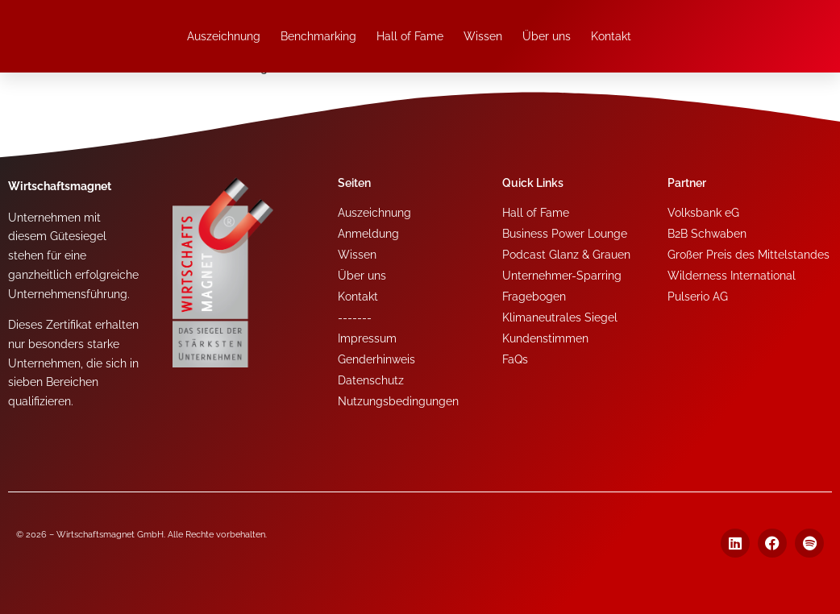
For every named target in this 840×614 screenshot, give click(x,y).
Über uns (546, 36)
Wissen (483, 36)
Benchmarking (318, 36)
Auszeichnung (223, 36)
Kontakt (611, 36)
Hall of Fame (409, 36)
